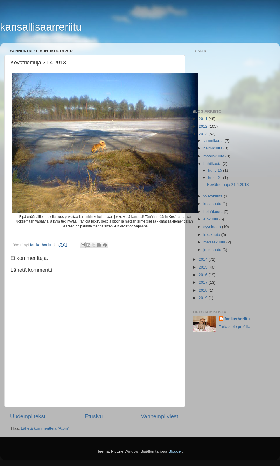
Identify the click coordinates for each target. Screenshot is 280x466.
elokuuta (211, 219)
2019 (204, 298)
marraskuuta (214, 242)
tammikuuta (214, 140)
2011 (204, 118)
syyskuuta (212, 227)
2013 (204, 134)
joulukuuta (212, 250)
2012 (204, 126)
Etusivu (94, 416)
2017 (204, 282)
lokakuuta (212, 234)
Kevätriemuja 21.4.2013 (228, 184)
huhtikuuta (213, 163)
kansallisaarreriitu (41, 27)
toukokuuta (213, 196)
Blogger (175, 451)
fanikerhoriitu (237, 319)
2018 (204, 290)
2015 (204, 267)
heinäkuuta (213, 211)
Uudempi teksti (28, 416)
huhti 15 (215, 170)
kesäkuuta (212, 204)
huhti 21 (215, 178)
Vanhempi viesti (160, 416)
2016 (204, 275)
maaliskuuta (214, 156)
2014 (204, 259)
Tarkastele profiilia (234, 326)
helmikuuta (213, 148)
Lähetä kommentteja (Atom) (45, 428)
